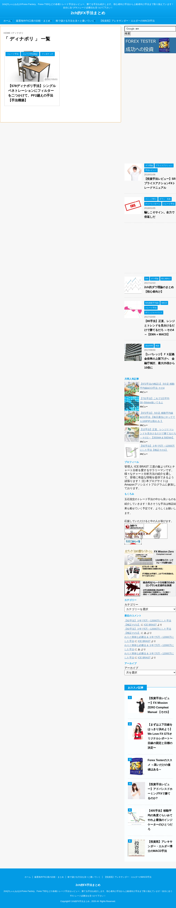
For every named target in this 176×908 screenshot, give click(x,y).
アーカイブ (131, 667)
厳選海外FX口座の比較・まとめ (33, 20)
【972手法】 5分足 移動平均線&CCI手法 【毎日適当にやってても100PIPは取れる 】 (157, 417)
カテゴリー (131, 604)
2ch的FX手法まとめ (88, 13)
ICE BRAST (150, 624)
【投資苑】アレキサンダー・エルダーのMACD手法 (127, 20)
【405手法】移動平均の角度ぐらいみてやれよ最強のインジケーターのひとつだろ (160, 820)
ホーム (7, 20)
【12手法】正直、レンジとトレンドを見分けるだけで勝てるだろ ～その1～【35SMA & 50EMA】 (158, 433)
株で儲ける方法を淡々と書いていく (75, 20)
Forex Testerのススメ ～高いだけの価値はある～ (160, 765)
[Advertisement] (150, 106)
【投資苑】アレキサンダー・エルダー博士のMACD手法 (160, 846)
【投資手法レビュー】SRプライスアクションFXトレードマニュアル (159, 183)
